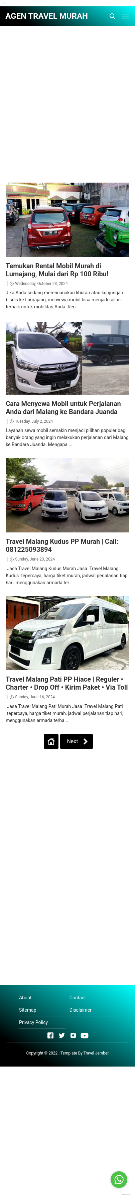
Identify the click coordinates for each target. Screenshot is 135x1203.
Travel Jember (96, 1053)
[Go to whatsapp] (119, 1179)
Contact (78, 997)
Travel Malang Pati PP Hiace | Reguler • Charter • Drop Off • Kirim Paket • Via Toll (67, 683)
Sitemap (27, 1010)
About (25, 997)
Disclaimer (81, 1010)
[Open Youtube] (85, 1035)
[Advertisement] (67, 98)
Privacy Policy (33, 1022)
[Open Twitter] (62, 1035)
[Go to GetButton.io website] (119, 1194)
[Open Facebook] (50, 1035)
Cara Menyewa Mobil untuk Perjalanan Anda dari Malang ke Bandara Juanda (63, 408)
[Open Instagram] (73, 1035)
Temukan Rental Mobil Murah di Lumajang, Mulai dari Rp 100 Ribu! (57, 270)
